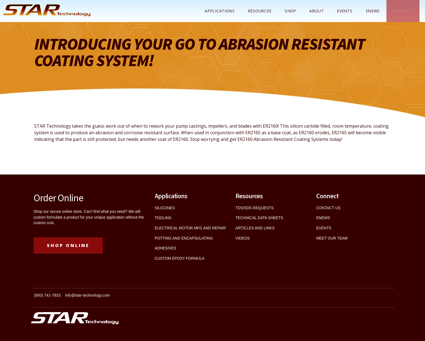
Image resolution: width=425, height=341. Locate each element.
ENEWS (373, 11)
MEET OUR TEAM (332, 238)
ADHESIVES (165, 248)
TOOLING (163, 218)
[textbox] (122, 298)
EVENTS (323, 228)
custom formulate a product (56, 217)
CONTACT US (328, 208)
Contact (403, 11)
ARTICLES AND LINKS (255, 228)
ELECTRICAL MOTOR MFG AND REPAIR (190, 228)
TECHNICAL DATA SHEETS (259, 218)
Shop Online (68, 245)
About (316, 11)
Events (344, 11)
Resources (260, 11)
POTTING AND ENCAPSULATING (184, 238)
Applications (219, 11)
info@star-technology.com (87, 295)
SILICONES (165, 208)
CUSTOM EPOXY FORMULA (180, 258)
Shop (290, 11)
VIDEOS (242, 238)
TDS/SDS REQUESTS (254, 208)
